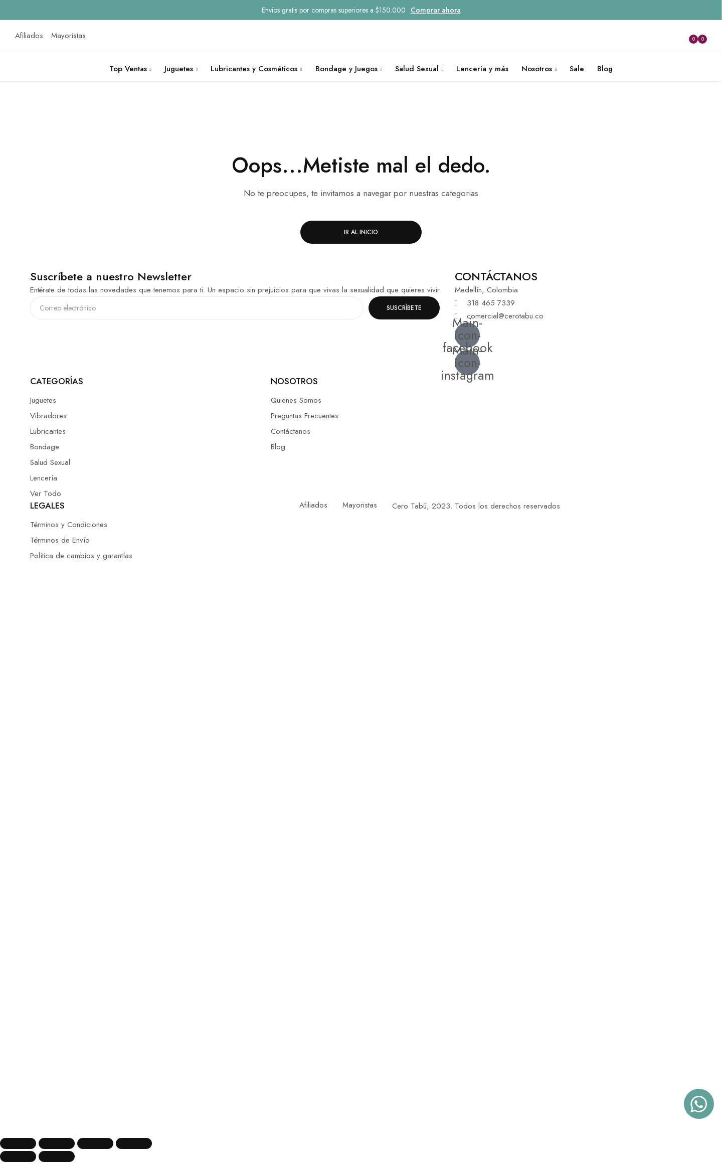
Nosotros (536, 68)
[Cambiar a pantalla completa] (95, 1143)
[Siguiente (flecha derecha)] (57, 1156)
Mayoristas (359, 505)
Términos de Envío (60, 540)
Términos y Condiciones (68, 524)
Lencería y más (482, 68)
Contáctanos (290, 431)
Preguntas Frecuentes (304, 415)
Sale (577, 68)
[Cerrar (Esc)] (18, 1143)
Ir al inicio (361, 232)
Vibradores (48, 415)
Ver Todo (45, 493)
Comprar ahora (436, 10)
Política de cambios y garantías (81, 555)
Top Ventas (128, 68)
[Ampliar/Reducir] (134, 1143)
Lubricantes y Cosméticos (254, 68)
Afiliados (313, 505)
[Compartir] (57, 1143)
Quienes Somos (296, 400)
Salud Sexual (417, 68)
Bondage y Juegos (346, 68)
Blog (605, 68)
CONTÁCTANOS (496, 276)
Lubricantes (48, 431)
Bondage (44, 446)
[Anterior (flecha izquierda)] (18, 1156)
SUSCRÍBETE (404, 307)
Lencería (43, 477)
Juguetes (178, 68)
